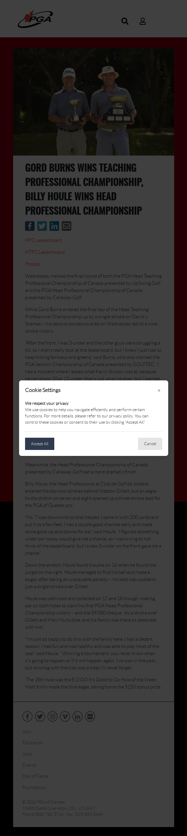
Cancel (150, 443)
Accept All (39, 443)
